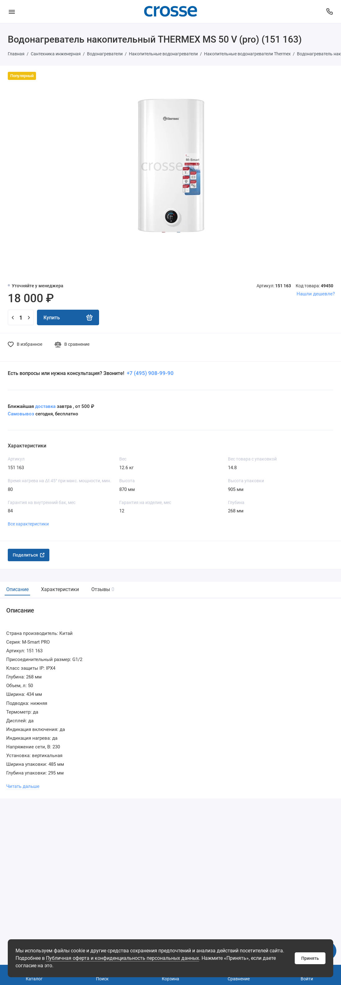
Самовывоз (21, 414)
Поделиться (28, 555)
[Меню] (11, 11)
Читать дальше (22, 786)
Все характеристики (28, 523)
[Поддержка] (329, 11)
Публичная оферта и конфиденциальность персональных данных (122, 958)
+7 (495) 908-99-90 (149, 373)
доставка (45, 406)
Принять (310, 958)
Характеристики (60, 589)
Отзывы (102, 589)
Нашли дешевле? (316, 294)
